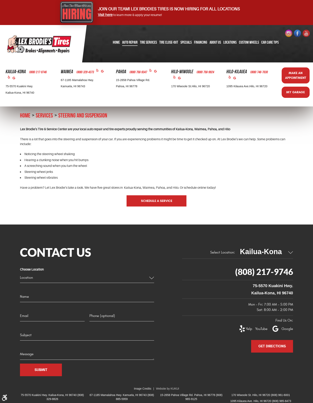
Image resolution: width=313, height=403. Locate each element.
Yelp (10, 78)
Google (15, 78)
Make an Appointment (295, 75)
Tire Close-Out (168, 42)
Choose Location (32, 269)
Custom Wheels (249, 42)
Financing (200, 42)
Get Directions (272, 346)
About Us (215, 42)
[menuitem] (116, 42)
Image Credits (142, 388)
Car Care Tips (270, 42)
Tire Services (148, 42)
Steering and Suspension (82, 115)
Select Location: (222, 252)
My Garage (295, 92)
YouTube (259, 329)
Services (44, 115)
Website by (167, 388)
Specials (186, 42)
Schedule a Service (156, 201)
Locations (230, 42)
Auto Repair (130, 42)
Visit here (105, 15)
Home (116, 42)
